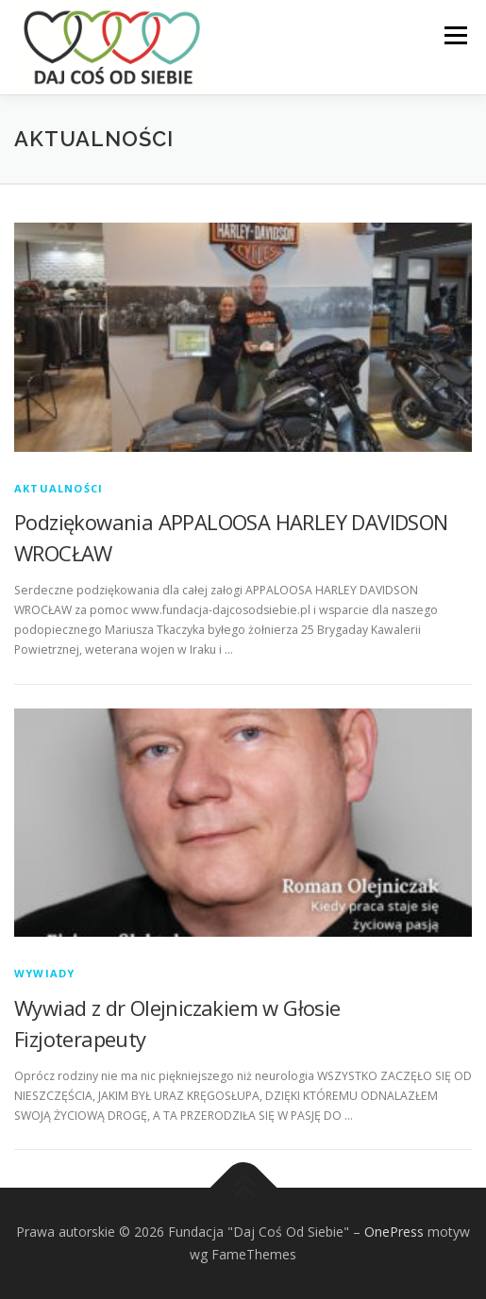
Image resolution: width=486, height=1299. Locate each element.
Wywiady (44, 973)
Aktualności (58, 488)
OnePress (394, 1232)
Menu (454, 35)
